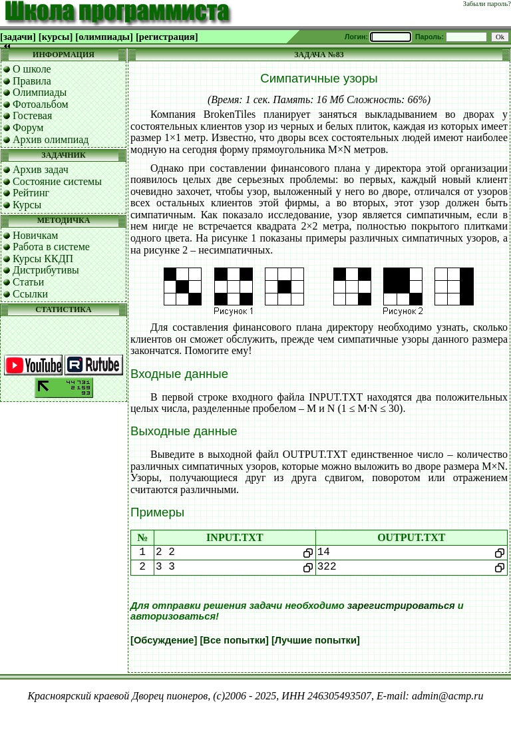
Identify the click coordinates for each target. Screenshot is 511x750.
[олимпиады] (104, 36)
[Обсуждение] (163, 640)
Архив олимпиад (51, 139)
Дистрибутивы (46, 270)
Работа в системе (51, 246)
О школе (32, 69)
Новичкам (35, 235)
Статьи (28, 281)
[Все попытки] (234, 640)
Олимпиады (40, 92)
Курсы (27, 204)
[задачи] (18, 36)
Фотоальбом (41, 104)
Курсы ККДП (43, 258)
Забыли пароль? (487, 3)
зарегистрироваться (401, 605)
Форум (28, 127)
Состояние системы (57, 181)
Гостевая (32, 115)
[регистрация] (167, 36)
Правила (32, 81)
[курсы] (56, 36)
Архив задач (41, 169)
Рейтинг (31, 192)
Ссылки (30, 293)
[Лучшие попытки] (315, 640)
